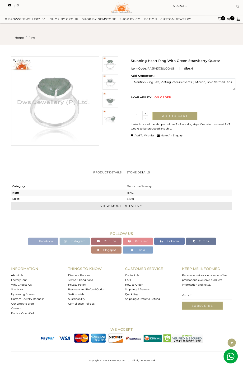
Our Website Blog (22, 303)
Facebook (43, 241)
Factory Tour (19, 280)
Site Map (17, 289)
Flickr (138, 250)
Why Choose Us (21, 284)
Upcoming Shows (22, 294)
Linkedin (169, 241)
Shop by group (64, 19)
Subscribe (202, 305)
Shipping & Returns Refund (142, 299)
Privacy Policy (77, 284)
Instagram (74, 241)
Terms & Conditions (80, 280)
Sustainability (76, 299)
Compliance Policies (81, 303)
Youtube (106, 241)
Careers (16, 308)
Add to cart (175, 116)
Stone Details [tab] (138, 172)
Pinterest (138, 241)
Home (19, 37)
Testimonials (76, 294)
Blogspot (106, 250)
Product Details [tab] (107, 172)
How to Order (134, 284)
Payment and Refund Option (86, 289)
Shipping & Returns (137, 289)
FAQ (128, 280)
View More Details (121, 206)
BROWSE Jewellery (22, 19)
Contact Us (132, 275)
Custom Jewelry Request (27, 299)
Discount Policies (79, 275)
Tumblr (201, 241)
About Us (17, 275)
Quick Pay (131, 294)
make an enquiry (169, 135)
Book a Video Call (22, 313)
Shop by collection (138, 19)
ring (31, 37)
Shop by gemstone (99, 19)
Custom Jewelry (175, 19)
